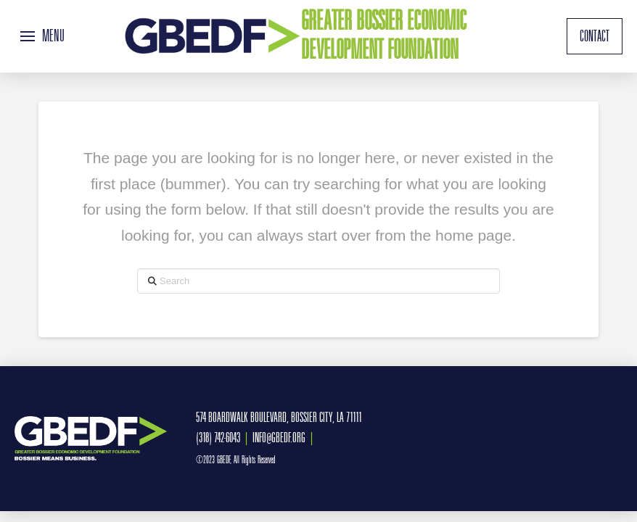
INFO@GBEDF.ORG (278, 437)
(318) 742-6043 (218, 437)
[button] (42, 36)
